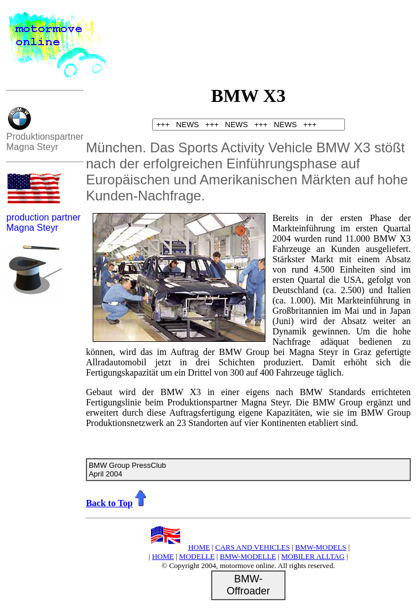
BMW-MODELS (321, 547)
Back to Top (117, 503)
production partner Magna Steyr (43, 222)
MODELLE (197, 556)
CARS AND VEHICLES (252, 547)
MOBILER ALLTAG (313, 556)
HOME (178, 547)
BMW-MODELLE (248, 556)
